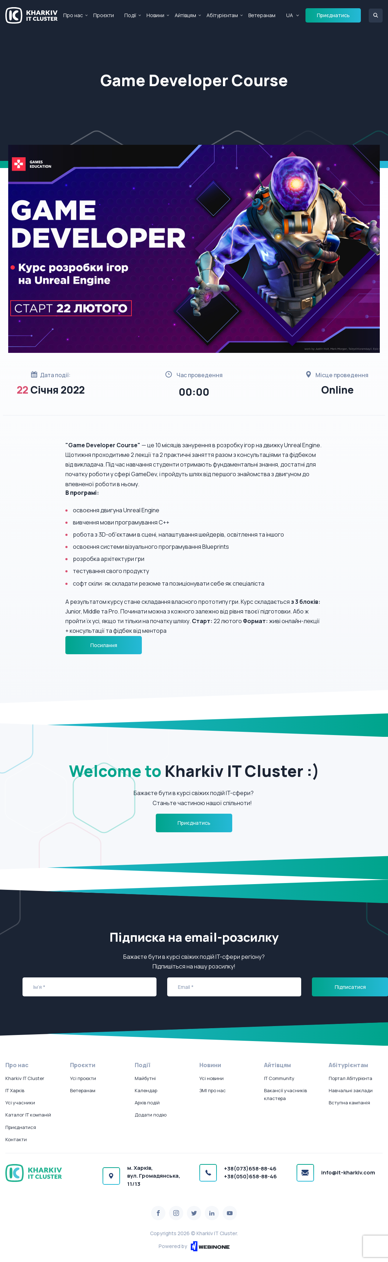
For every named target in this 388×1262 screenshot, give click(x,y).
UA (289, 15)
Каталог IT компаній (28, 1114)
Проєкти (103, 15)
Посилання (103, 645)
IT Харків (14, 1090)
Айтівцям (185, 15)
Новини (155, 15)
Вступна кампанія (349, 1102)
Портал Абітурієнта (350, 1078)
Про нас (73, 15)
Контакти (16, 1139)
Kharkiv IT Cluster (24, 1078)
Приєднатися (20, 1127)
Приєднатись (333, 15)
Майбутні (145, 1078)
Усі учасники (20, 1102)
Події (130, 15)
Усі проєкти (83, 1078)
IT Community (279, 1078)
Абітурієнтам (222, 15)
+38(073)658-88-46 (250, 1168)
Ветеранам (261, 15)
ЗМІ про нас (212, 1090)
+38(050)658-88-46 (250, 1176)
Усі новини (211, 1078)
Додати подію (150, 1114)
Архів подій (147, 1102)
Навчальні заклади (351, 1090)
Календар (146, 1090)
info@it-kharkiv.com (348, 1172)
